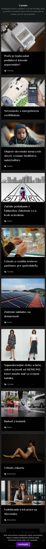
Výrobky (10, 71)
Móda (9, 427)
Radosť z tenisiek (15, 421)
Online (9, 221)
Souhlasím (23, 544)
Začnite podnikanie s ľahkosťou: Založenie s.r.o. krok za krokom (20, 211)
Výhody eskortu (14, 467)
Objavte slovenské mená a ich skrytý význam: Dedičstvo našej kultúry (22, 156)
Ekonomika (11, 474)
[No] (43, 540)
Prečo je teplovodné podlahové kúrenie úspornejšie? (16, 60)
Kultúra (10, 166)
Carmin (23, 5)
